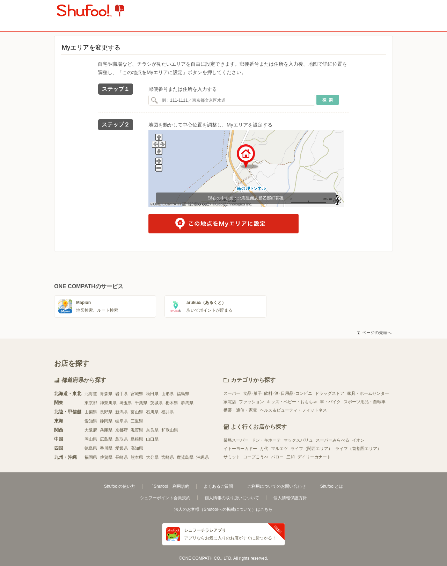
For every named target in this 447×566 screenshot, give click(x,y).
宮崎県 (167, 457)
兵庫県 (106, 430)
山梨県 (91, 411)
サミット (232, 457)
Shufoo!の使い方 (119, 486)
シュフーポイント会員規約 (165, 497)
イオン (358, 440)
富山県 (137, 411)
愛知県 (91, 421)
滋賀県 (137, 430)
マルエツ (279, 448)
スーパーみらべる (332, 440)
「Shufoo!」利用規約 (169, 486)
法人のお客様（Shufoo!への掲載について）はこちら (223, 509)
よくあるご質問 (218, 486)
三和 (290, 457)
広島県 (106, 439)
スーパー (232, 393)
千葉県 (141, 402)
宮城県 (137, 393)
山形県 (167, 393)
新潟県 (121, 411)
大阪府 (91, 430)
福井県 (167, 411)
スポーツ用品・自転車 (365, 401)
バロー (277, 457)
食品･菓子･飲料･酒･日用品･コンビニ (277, 393)
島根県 (137, 439)
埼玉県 (125, 402)
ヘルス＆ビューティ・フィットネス (293, 410)
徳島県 (91, 448)
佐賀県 (106, 457)
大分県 (152, 457)
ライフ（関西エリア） (311, 448)
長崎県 (121, 457)
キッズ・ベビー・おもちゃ (292, 401)
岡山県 (91, 439)
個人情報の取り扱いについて (232, 497)
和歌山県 (169, 430)
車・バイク (330, 401)
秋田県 (152, 393)
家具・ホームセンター (368, 393)
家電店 (230, 401)
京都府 (121, 430)
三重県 (137, 421)
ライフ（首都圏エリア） (358, 448)
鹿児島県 (185, 457)
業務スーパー (236, 440)
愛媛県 (121, 448)
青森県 (106, 393)
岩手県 (121, 393)
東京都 (91, 402)
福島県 (183, 393)
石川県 (152, 411)
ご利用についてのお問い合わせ (276, 486)
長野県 (106, 411)
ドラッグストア (329, 393)
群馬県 (187, 402)
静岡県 (106, 421)
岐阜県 (121, 421)
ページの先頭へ (374, 332)
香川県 (106, 448)
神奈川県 (108, 402)
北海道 (91, 393)
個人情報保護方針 (290, 497)
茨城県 (156, 402)
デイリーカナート (314, 457)
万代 (264, 448)
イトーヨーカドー (240, 448)
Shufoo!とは (331, 486)
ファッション (251, 401)
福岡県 (91, 457)
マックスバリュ (298, 440)
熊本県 (137, 457)
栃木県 (172, 402)
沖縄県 (202, 457)
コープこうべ (255, 457)
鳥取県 (121, 439)
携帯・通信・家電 (240, 410)
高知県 (137, 448)
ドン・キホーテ (266, 440)
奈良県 (152, 430)
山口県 (152, 439)
